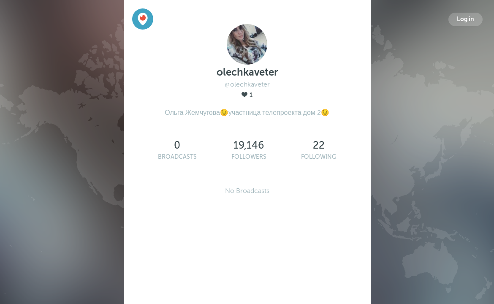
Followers (248, 157)
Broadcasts (177, 157)
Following (319, 157)
